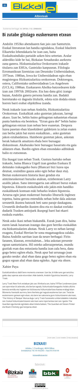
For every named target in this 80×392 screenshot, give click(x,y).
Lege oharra (61, 338)
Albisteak (41, 16)
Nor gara (51, 338)
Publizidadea (72, 338)
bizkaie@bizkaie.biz (40, 355)
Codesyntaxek (37, 388)
